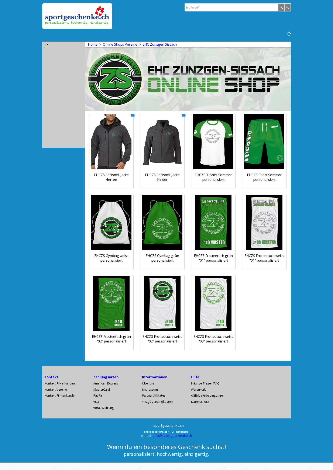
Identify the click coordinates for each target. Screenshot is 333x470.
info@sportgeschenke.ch (172, 435)
